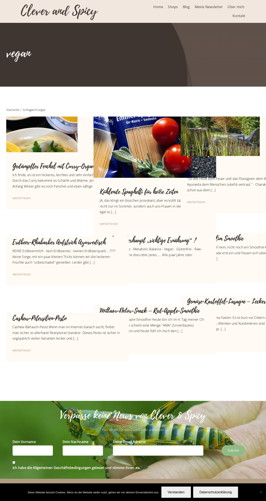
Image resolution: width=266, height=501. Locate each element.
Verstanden (176, 492)
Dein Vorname (24, 442)
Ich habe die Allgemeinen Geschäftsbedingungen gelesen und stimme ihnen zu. (76, 467)
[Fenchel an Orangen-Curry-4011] (42, 118)
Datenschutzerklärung (216, 492)
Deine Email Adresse (129, 442)
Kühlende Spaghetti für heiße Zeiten (139, 191)
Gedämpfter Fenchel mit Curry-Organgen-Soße (63, 166)
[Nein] (261, 492)
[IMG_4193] (155, 118)
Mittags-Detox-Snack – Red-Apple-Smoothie (150, 311)
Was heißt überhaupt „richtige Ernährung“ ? (148, 240)
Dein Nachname (75, 442)
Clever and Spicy (59, 11)
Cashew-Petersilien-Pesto (39, 318)
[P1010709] (220, 118)
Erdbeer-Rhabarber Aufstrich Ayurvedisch (59, 242)
